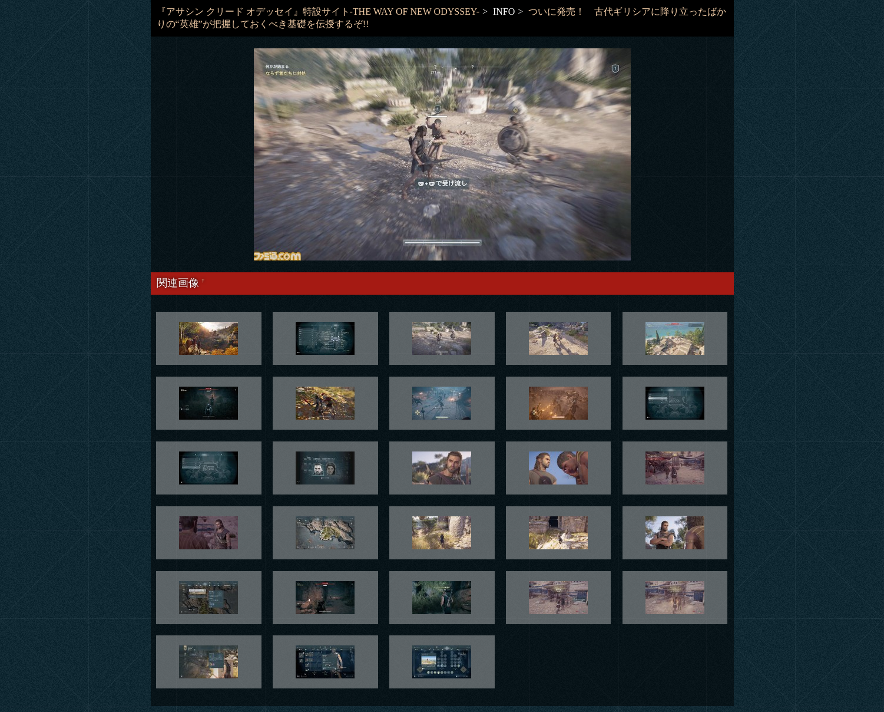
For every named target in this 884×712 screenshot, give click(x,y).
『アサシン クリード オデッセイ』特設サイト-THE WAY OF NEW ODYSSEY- (318, 11)
